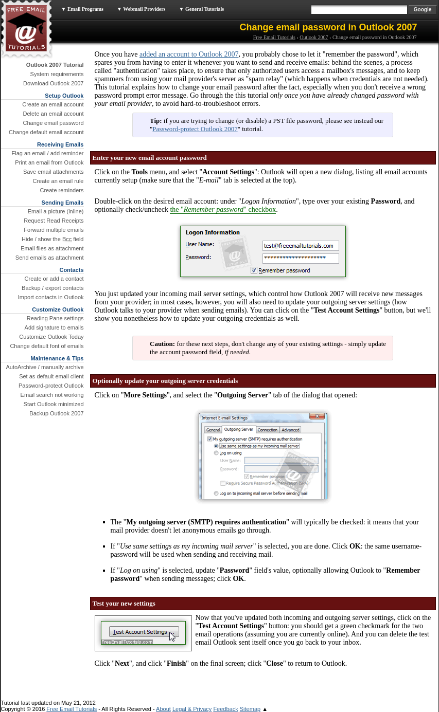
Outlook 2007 (314, 37)
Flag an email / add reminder (47, 153)
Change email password (53, 123)
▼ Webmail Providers (141, 9)
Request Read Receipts (53, 220)
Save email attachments (53, 172)
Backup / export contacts (52, 288)
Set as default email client (51, 376)
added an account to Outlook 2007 (188, 54)
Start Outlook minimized (54, 404)
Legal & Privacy (192, 709)
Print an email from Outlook (49, 162)
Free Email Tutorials (274, 37)
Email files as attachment (52, 248)
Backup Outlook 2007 (56, 413)
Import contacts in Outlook (51, 297)
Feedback (225, 709)
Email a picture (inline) (56, 211)
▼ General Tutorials (201, 9)
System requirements (57, 74)
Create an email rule (57, 181)
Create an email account (52, 104)
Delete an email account (53, 114)
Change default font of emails (46, 346)
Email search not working (52, 395)
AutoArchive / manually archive (44, 367)
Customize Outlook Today (51, 337)
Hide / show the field (52, 239)
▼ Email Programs (82, 9)
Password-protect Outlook (51, 385)
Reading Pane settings (55, 318)
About (163, 709)
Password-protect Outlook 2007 (194, 129)
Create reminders (62, 190)
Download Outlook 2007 (53, 83)
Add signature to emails (54, 327)
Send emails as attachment (49, 257)
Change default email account (46, 132)
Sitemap (250, 709)
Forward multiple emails (53, 230)
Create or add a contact (54, 279)
